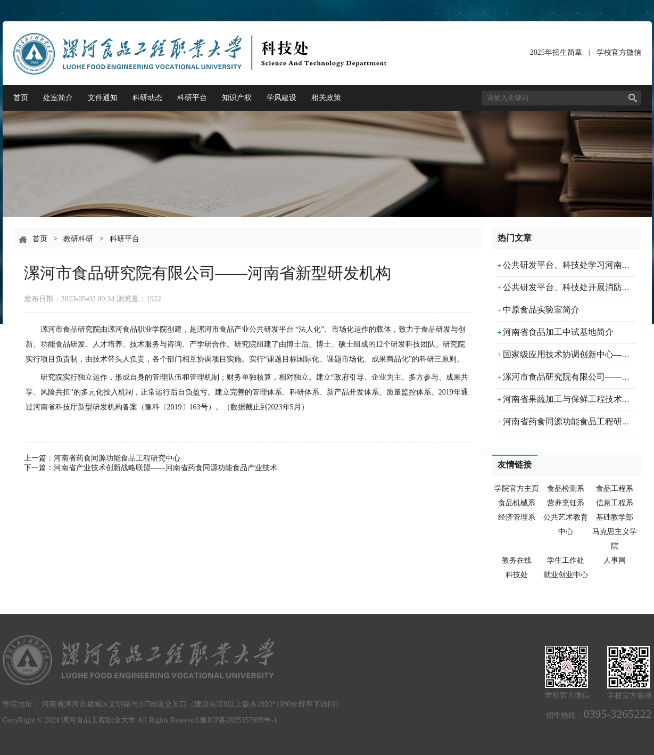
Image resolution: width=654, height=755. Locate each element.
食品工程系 (614, 489)
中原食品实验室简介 (541, 309)
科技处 (517, 575)
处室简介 (58, 98)
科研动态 (147, 98)
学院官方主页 (516, 489)
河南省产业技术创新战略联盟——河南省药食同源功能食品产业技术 (165, 468)
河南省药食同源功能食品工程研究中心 (117, 458)
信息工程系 (614, 503)
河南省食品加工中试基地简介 (558, 332)
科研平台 (192, 98)
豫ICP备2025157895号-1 (238, 720)
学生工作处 (565, 560)
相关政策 (326, 98)
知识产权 (237, 98)
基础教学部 (614, 517)
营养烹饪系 (565, 503)
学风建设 (281, 98)
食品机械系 (516, 503)
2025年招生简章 (556, 52)
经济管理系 (516, 517)
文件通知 (103, 98)
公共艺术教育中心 (565, 524)
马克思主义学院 (614, 539)
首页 (20, 98)
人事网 (614, 560)
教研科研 (78, 239)
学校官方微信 (619, 54)
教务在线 (517, 560)
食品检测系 (565, 489)
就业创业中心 (565, 575)
